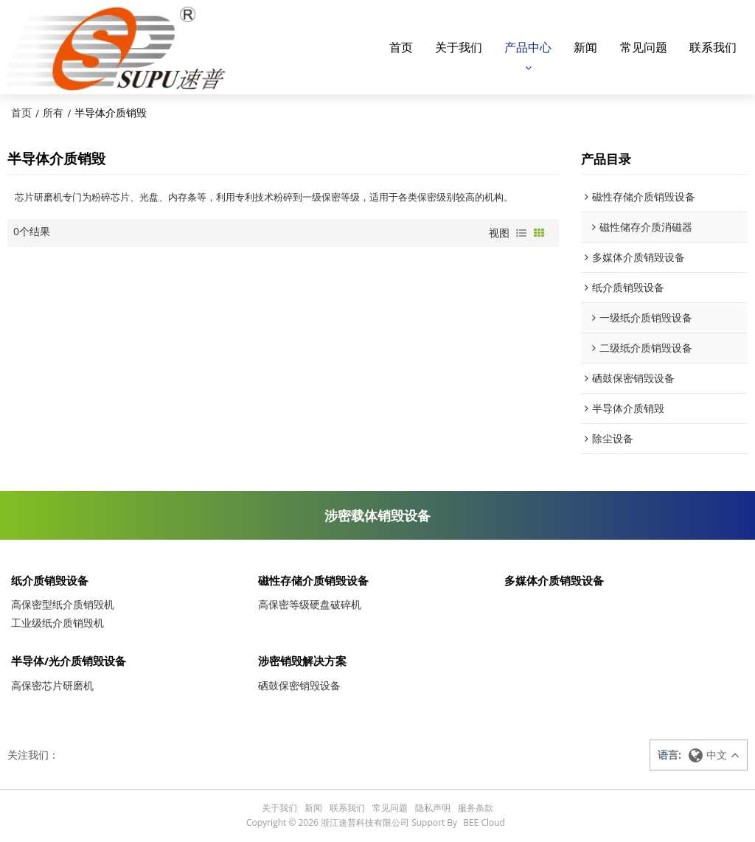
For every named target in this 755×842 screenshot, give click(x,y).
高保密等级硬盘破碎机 (309, 604)
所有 (53, 112)
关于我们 (458, 46)
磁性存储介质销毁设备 (313, 580)
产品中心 (528, 46)
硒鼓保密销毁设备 (299, 686)
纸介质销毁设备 (49, 580)
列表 (521, 232)
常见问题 (643, 46)
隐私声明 (432, 808)
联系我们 (713, 46)
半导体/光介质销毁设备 (68, 661)
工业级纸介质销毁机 (57, 623)
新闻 (585, 46)
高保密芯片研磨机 (52, 686)
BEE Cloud (484, 823)
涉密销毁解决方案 (302, 661)
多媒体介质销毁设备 (554, 580)
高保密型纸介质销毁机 (62, 604)
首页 (401, 46)
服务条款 (475, 808)
